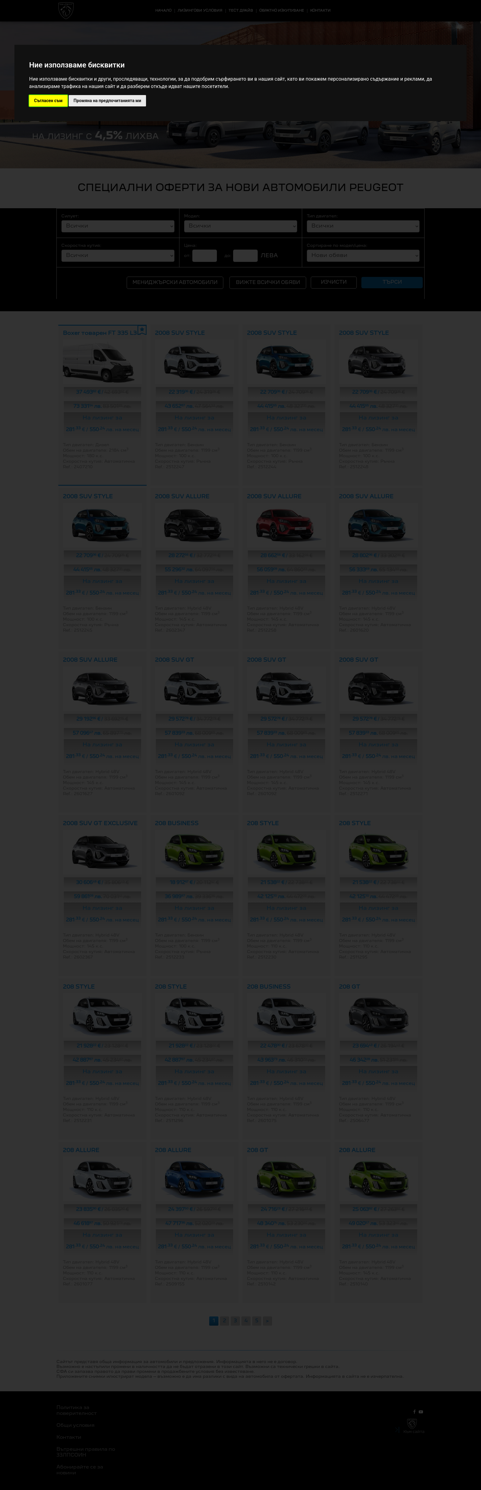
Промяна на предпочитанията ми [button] (107, 100)
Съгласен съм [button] (48, 100)
